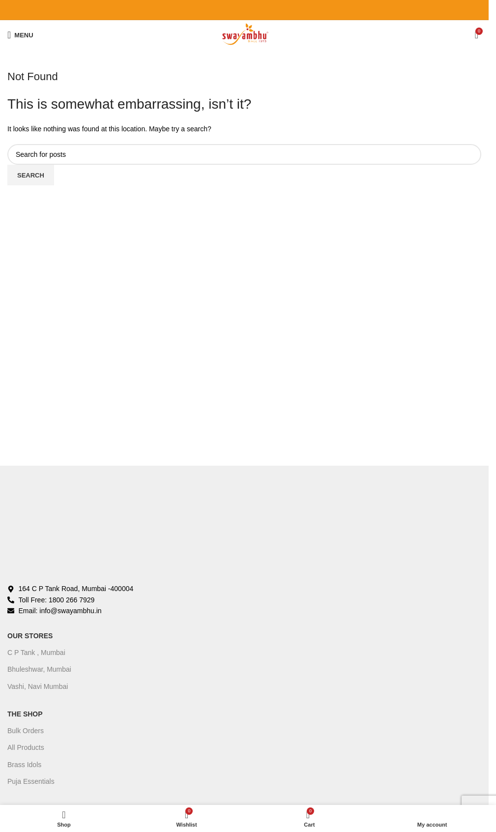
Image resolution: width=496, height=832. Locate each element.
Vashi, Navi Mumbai (37, 686)
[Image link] (113, 530)
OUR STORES (30, 636)
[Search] (244, 154)
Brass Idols (24, 765)
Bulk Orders (25, 731)
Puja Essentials (31, 781)
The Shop (25, 714)
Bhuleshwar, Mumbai (39, 669)
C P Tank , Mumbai (36, 652)
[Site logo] (244, 34)
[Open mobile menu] (20, 35)
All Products (25, 747)
